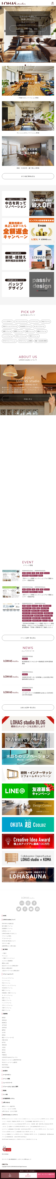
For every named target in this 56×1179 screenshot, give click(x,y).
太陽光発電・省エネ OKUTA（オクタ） (25, 1131)
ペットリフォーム (7, 336)
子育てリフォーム (33, 336)
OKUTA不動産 (5, 1067)
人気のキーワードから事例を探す (10, 970)
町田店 (3, 1035)
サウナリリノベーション (9, 341)
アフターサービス (6, 938)
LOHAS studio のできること (9, 933)
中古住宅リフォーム (25, 326)
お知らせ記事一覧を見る (28, 707)
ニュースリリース (7, 1082)
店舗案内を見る (28, 445)
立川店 (3, 1032)
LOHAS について (6, 931)
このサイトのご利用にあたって (24, 1159)
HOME (4, 915)
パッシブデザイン (7, 321)
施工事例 (5, 949)
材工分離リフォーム (7, 926)
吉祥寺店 (4, 1027)
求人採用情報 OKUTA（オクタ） (38, 1126)
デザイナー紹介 (6, 943)
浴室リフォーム (7, 331)
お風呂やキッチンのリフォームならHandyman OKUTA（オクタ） (16, 1124)
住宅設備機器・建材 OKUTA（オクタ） (34, 1121)
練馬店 (3, 1030)
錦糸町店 (4, 1022)
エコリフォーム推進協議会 (8, 1129)
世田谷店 (4, 1020)
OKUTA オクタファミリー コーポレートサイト (12, 1118)
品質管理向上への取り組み (9, 946)
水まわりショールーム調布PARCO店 (11, 1060)
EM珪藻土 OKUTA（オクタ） (31, 1134)
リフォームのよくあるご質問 (10, 1086)
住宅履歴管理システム (9, 1098)
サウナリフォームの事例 (25, 341)
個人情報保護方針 (13, 1159)
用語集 (4, 1090)
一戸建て (4, 953)
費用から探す (5, 963)
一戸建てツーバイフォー (8, 958)
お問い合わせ (6, 1102)
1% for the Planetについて (9, 941)
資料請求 (28, 1175)
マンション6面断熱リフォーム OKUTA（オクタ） (13, 1134)
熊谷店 (3, 1052)
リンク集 (5, 1094)
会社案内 (5, 1070)
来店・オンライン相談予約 (46, 1174)
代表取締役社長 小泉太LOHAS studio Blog (15, 1136)
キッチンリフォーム (39, 326)
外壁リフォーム (30, 331)
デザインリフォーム (20, 336)
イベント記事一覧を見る (28, 638)
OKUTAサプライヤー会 (32, 1139)
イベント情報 (6, 1078)
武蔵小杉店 (5, 1040)
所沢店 (3, 1050)
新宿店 (3, 1017)
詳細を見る (28, 28)
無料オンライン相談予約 (8, 1106)
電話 (10, 1175)
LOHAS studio (14, 3)
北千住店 (4, 1025)
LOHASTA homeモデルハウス (10, 1057)
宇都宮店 (4, 1055)
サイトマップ (5, 1159)
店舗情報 (5, 1013)
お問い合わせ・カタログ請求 (9, 1111)
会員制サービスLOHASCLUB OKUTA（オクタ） (19, 1126)
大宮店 (3, 1047)
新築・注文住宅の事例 (41, 341)
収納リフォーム (6, 1010)
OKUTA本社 (5, 1065)
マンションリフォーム (21, 321)
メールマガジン (7, 1074)
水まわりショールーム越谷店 (9, 1062)
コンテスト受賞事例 (7, 961)
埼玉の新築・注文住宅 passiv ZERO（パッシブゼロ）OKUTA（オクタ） (31, 1129)
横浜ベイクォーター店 (8, 1037)
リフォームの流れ (6, 936)
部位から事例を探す (7, 968)
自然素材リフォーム (7, 928)
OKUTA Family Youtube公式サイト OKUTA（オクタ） (13, 1139)
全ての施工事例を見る (28, 176)
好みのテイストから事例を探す (10, 965)
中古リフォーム (46, 321)
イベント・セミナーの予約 (9, 1109)
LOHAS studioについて (9, 919)
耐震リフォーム (18, 331)
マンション (5, 955)
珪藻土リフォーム (41, 331)
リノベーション (34, 321)
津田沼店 (4, 1045)
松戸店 (3, 1042)
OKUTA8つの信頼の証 (8, 923)
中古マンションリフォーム (10, 326)
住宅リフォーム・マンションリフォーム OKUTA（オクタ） (37, 1118)
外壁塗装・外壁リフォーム (9, 993)
